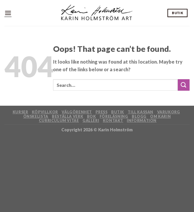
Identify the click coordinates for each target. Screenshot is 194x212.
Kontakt (113, 120)
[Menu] (7, 13)
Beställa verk (67, 116)
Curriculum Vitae (59, 120)
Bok (91, 116)
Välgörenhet (77, 112)
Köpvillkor (45, 112)
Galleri (91, 120)
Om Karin (160, 116)
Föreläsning (114, 116)
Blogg (139, 116)
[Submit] (184, 85)
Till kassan (140, 112)
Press (101, 112)
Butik (117, 112)
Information (142, 120)
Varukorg (168, 112)
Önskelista (35, 116)
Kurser (20, 112)
